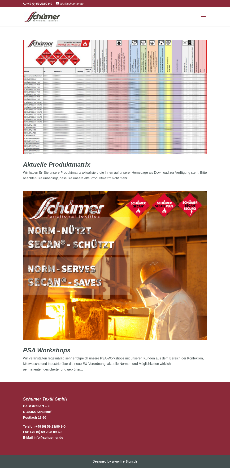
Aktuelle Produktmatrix (56, 164)
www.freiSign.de (124, 461)
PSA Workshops (46, 350)
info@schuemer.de (48, 437)
